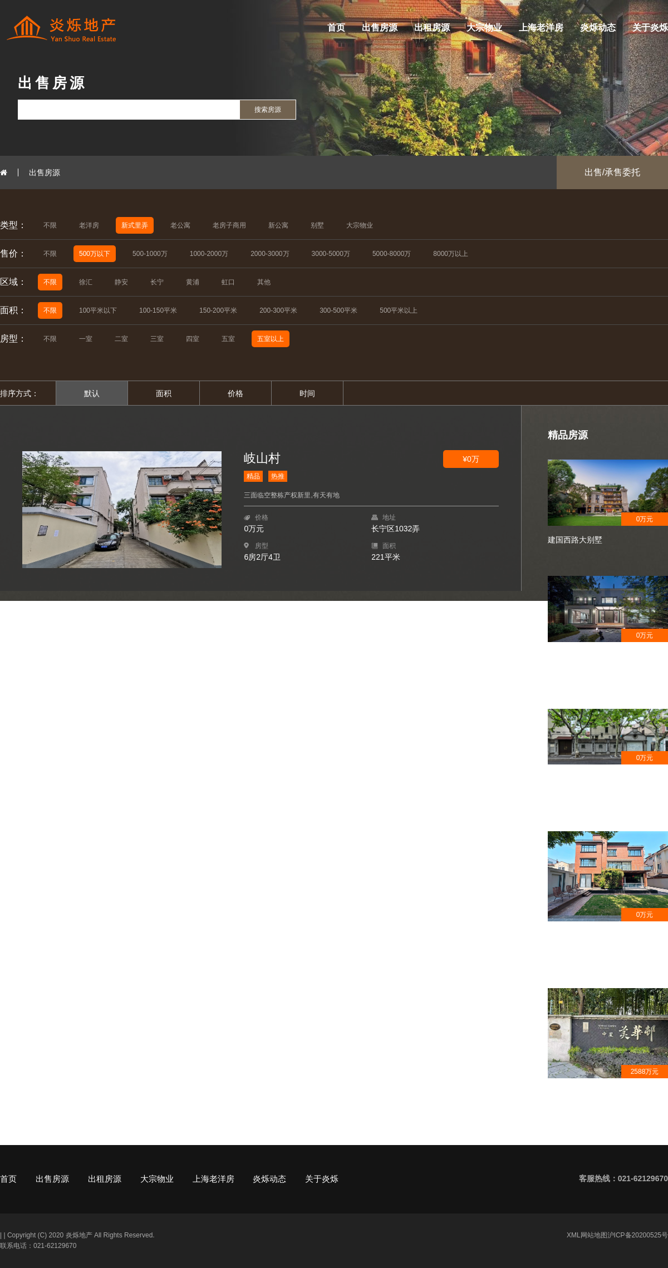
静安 (121, 282)
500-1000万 (150, 254)
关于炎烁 (650, 27)
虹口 (228, 282)
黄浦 (192, 282)
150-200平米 (218, 310)
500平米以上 (399, 310)
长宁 (157, 282)
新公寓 (278, 225)
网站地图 (594, 1235)
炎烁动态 (598, 27)
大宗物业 (484, 27)
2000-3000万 (269, 254)
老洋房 (89, 225)
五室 (228, 339)
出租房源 (432, 27)
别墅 (317, 225)
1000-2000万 (209, 254)
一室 (85, 339)
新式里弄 (134, 225)
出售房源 (379, 27)
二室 (121, 339)
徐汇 (85, 282)
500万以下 (94, 254)
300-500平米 (338, 310)
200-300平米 (278, 310)
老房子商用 (229, 225)
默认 (92, 393)
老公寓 (180, 225)
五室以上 (270, 339)
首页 (336, 27)
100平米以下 (98, 310)
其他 (264, 282)
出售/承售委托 (612, 172)
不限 (50, 225)
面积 (163, 393)
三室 (157, 339)
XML (574, 1235)
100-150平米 (158, 310)
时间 (307, 393)
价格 (235, 393)
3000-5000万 (331, 254)
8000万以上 (450, 254)
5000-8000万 (391, 254)
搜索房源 (267, 110)
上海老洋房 (541, 27)
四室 (192, 339)
